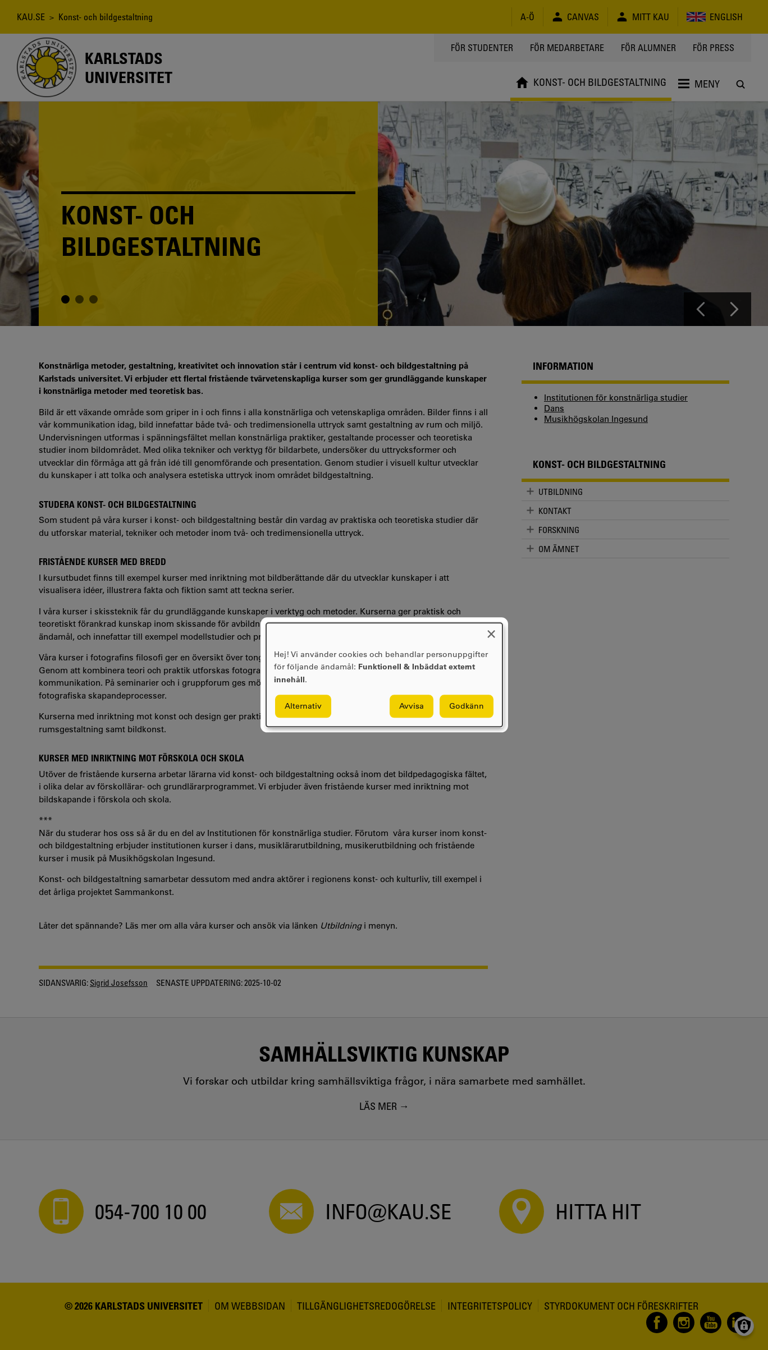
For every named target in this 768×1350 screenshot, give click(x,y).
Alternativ (303, 706)
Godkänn (466, 706)
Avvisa (411, 706)
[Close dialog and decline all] (491, 630)
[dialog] (384, 675)
